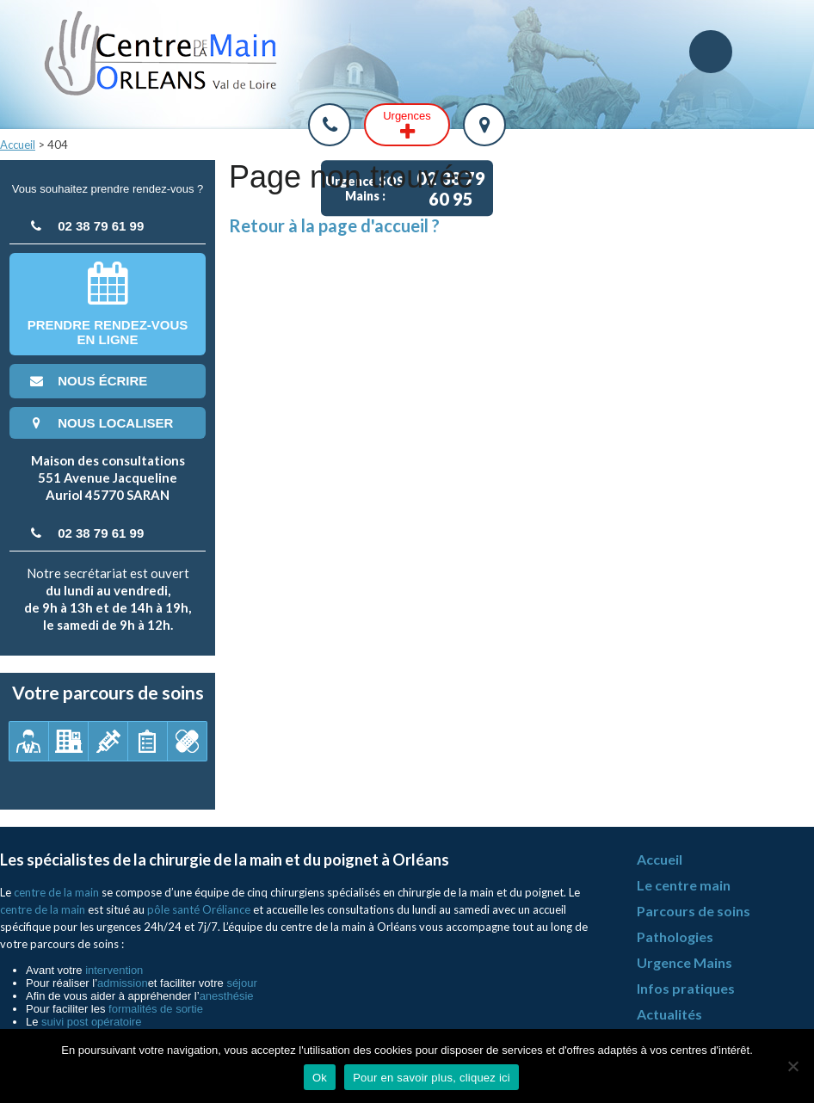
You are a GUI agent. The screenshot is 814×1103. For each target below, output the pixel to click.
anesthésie (227, 995)
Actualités (669, 1014)
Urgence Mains (684, 962)
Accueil (17, 144)
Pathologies (675, 936)
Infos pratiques (686, 988)
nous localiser (100, 423)
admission (122, 983)
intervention (114, 970)
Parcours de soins (693, 911)
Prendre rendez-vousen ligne (108, 304)
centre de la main (56, 892)
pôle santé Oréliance (198, 909)
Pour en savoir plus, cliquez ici (431, 1077)
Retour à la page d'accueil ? (334, 225)
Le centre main (684, 885)
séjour (241, 983)
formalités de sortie (155, 1008)
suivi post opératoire (91, 1021)
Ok (319, 1077)
